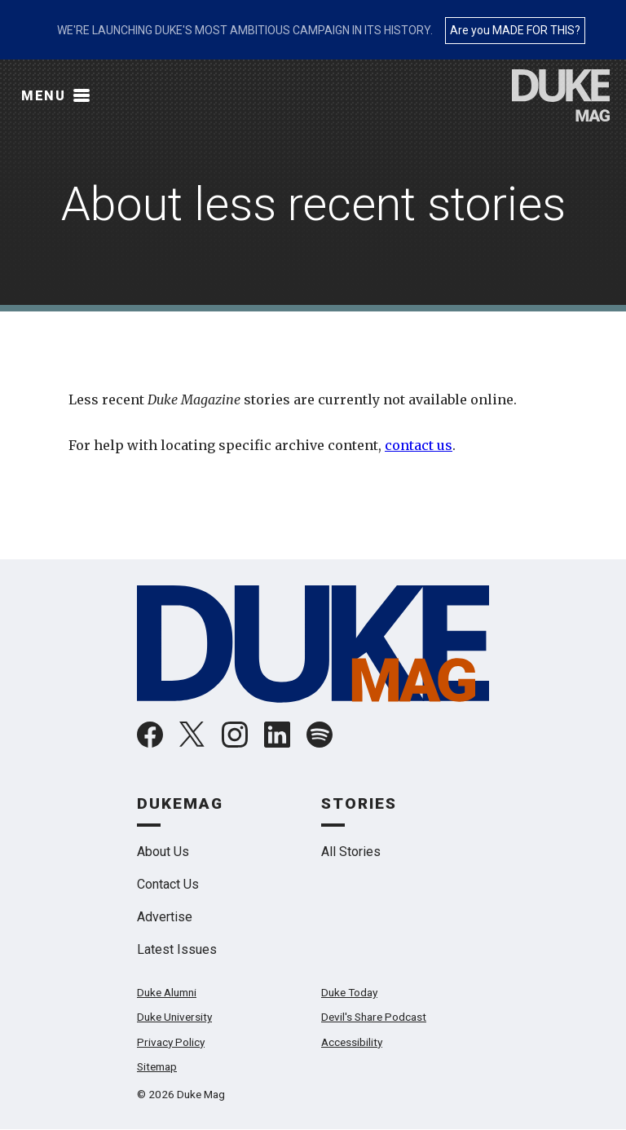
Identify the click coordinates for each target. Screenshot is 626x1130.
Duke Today (349, 992)
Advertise (164, 917)
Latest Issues (177, 949)
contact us (418, 445)
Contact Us (168, 884)
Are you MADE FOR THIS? (515, 30)
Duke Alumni (166, 992)
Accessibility (351, 1041)
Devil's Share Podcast (373, 1016)
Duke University (174, 1016)
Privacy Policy (171, 1041)
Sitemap (157, 1066)
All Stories (351, 851)
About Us (163, 851)
